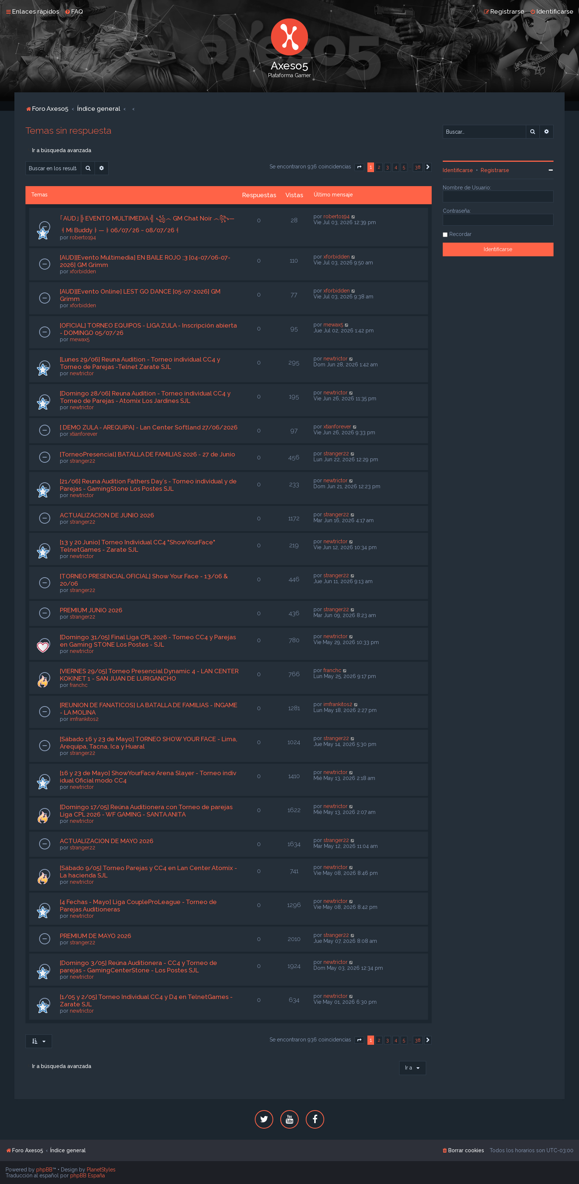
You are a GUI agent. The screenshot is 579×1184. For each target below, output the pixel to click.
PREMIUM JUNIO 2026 (91, 610)
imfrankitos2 (84, 719)
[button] (359, 167)
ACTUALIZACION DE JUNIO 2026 (107, 515)
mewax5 (79, 339)
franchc (79, 685)
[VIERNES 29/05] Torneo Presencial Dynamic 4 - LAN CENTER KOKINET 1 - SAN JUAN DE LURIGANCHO (149, 674)
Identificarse (458, 170)
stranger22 (82, 461)
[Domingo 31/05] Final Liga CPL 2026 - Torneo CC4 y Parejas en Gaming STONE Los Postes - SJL (148, 640)
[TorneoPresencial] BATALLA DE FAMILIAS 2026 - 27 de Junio (147, 454)
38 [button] (418, 167)
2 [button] (379, 167)
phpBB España (87, 1175)
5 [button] (404, 167)
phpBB (44, 1170)
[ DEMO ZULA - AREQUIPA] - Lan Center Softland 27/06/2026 (148, 427)
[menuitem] (74, 11)
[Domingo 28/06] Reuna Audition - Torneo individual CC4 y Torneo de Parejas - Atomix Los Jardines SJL (145, 397)
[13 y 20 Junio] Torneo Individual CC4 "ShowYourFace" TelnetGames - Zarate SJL (137, 545)
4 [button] (396, 167)
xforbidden (83, 271)
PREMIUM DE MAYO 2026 (95, 936)
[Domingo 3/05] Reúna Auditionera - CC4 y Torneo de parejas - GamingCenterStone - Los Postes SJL (138, 966)
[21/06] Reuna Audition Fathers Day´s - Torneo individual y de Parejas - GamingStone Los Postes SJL (148, 485)
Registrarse (495, 170)
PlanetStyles (101, 1170)
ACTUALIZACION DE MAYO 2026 (106, 841)
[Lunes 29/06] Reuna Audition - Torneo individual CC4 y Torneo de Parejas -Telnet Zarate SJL (140, 363)
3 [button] (387, 167)
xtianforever (83, 434)
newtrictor (82, 373)
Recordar (460, 234)
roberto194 (83, 237)
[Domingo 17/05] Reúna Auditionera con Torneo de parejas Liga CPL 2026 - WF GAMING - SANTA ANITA (146, 810)
